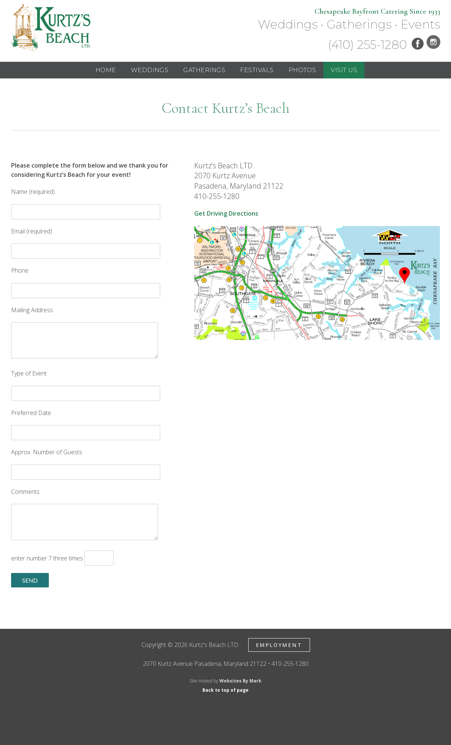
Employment (279, 644)
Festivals (256, 70)
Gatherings (204, 70)
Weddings (150, 70)
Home (105, 70)
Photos (302, 70)
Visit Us (344, 70)
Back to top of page (225, 690)
